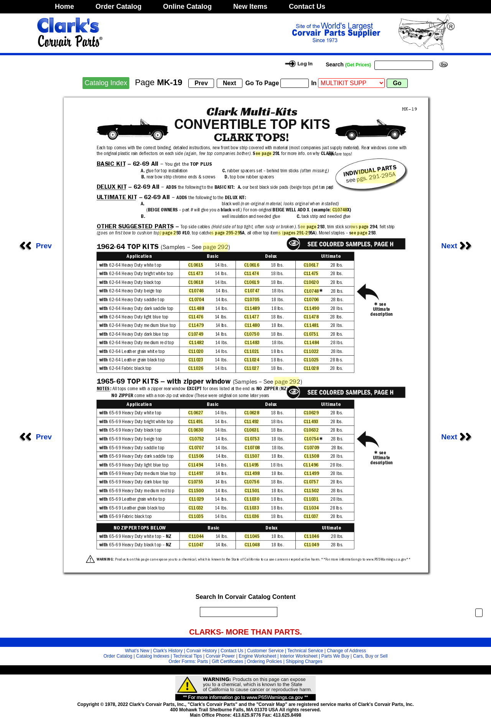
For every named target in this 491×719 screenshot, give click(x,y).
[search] (236, 612)
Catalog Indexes (153, 656)
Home (64, 6)
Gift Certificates (227, 661)
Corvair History (201, 650)
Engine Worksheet (257, 656)
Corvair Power (220, 656)
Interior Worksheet (299, 656)
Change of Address (346, 650)
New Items (250, 6)
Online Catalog (187, 6)
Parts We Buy (335, 656)
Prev (34, 246)
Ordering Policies (264, 661)
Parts (202, 661)
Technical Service (305, 650)
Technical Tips (187, 656)
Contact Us (307, 6)
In (313, 83)
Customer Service (265, 650)
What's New (137, 650)
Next (458, 246)
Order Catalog (119, 6)
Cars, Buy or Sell (370, 656)
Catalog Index (105, 83)
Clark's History (168, 650)
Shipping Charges (304, 661)
